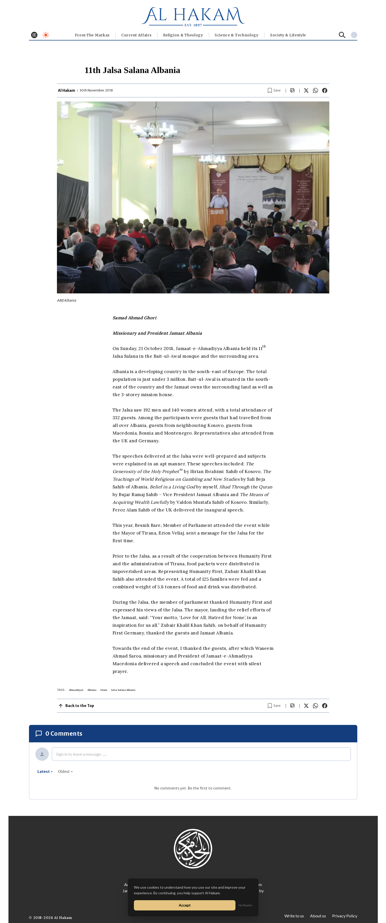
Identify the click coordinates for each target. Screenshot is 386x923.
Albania (91, 690)
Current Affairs (136, 35)
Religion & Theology (183, 35)
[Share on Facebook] (324, 90)
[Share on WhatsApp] (315, 90)
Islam (104, 690)
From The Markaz (92, 35)
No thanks (245, 905)
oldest (65, 771)
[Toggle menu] (34, 35)
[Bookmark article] (274, 90)
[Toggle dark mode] (46, 35)
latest (45, 771)
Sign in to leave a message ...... (81, 754)
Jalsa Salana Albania (123, 690)
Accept (185, 905)
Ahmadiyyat (76, 690)
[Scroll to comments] (292, 90)
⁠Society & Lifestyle (288, 35)
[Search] (342, 35)
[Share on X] (306, 90)
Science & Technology (237, 35)
